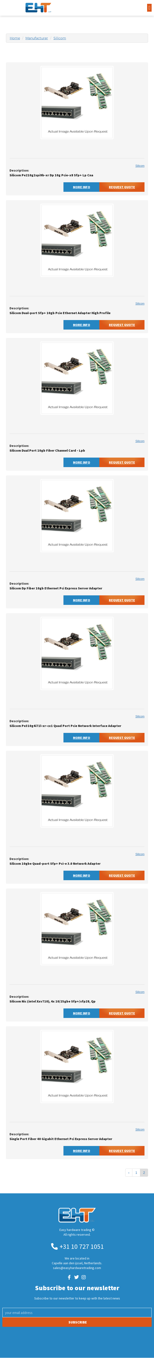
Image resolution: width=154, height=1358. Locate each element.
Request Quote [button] (122, 187)
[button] (149, 8)
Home (15, 38)
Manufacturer (36, 38)
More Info (81, 187)
